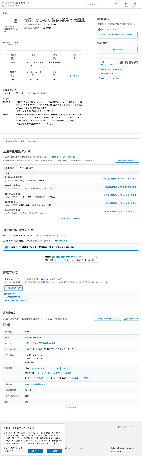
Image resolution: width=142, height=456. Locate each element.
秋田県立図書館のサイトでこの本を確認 (120, 211)
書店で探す (118, 49)
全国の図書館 (11, 141)
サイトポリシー (80, 448)
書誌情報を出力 (106, 73)
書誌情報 (32, 141)
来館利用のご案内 (61, 240)
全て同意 (54, 451)
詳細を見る (9, 451)
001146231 (73, 377)
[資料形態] (27, 168)
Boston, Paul (43, 373)
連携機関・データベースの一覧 (64, 157)
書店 (22, 141)
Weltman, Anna (38, 368)
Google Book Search (16, 300)
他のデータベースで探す (109, 78)
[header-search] (102, 4)
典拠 (65, 368)
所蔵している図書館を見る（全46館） (118, 34)
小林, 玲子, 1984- (39, 377)
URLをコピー (112, 62)
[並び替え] (10, 168)
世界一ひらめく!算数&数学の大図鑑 (40, 343)
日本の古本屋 (13, 296)
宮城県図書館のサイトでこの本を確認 (121, 203)
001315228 (55, 373)
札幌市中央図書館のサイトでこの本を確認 (120, 178)
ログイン (135, 4)
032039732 (52, 368)
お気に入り (103, 62)
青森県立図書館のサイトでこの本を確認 (120, 187)
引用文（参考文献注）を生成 (111, 69)
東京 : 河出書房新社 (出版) (36, 384)
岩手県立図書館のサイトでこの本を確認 (120, 195)
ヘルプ (125, 4)
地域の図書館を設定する (128, 160)
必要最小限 (35, 451)
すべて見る (74, 75)
